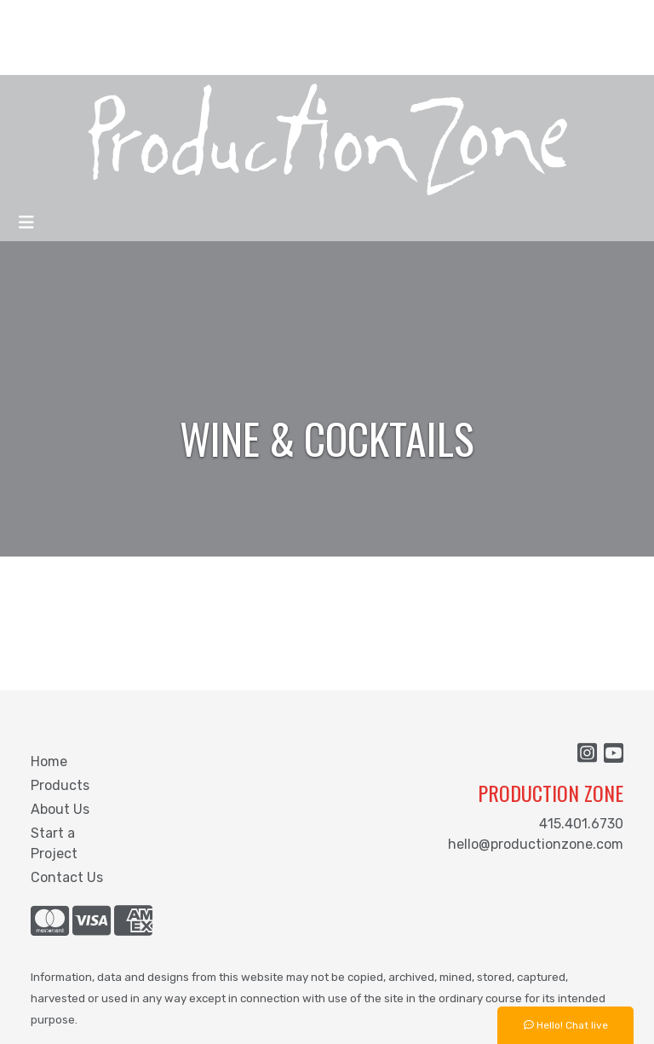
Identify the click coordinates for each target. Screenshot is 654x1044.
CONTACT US (189, 56)
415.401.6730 (581, 824)
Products (60, 785)
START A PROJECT (75, 56)
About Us (60, 809)
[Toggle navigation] (26, 222)
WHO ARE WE (56, 18)
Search (488, 18)
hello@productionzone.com (535, 844)
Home (49, 761)
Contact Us (67, 877)
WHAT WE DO (150, 18)
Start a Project (54, 843)
